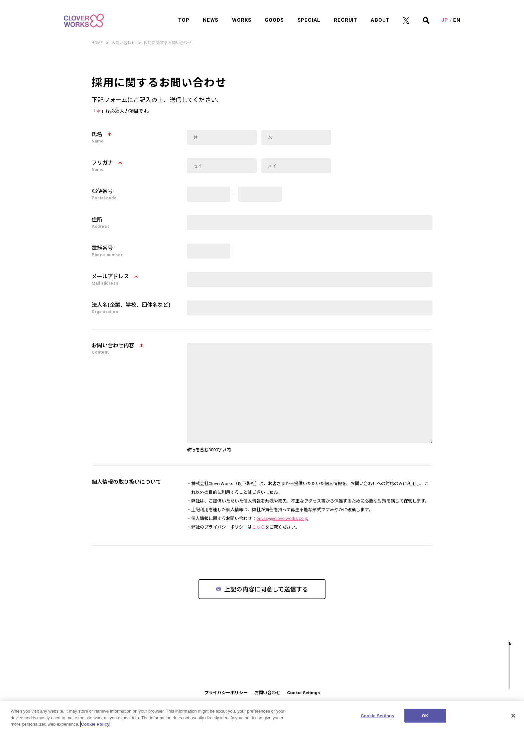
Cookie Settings (303, 692)
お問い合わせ (123, 42)
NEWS (211, 12)
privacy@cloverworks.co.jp (282, 518)
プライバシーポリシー (226, 692)
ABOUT (380, 12)
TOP (183, 12)
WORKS (241, 12)
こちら (258, 527)
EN (457, 12)
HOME (97, 42)
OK (425, 719)
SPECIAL (309, 12)
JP (444, 12)
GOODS (274, 12)
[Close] (513, 719)
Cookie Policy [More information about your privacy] (95, 728)
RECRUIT (345, 12)
